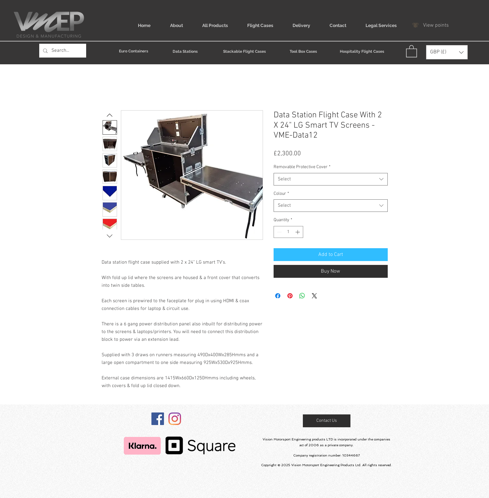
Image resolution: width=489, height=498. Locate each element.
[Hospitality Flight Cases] (362, 51)
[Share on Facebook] (278, 296)
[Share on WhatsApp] (302, 296)
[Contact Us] (326, 420)
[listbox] (447, 52)
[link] (411, 50)
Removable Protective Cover (302, 167)
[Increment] (298, 232)
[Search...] (62, 51)
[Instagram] (174, 418)
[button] (447, 52)
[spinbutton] (288, 232)
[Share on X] (314, 296)
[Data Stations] (185, 51)
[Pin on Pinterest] (290, 296)
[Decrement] (279, 232)
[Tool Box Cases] (303, 51)
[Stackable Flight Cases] (244, 51)
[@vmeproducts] (157, 418)
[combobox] (331, 179)
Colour (281, 193)
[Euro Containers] (134, 51)
